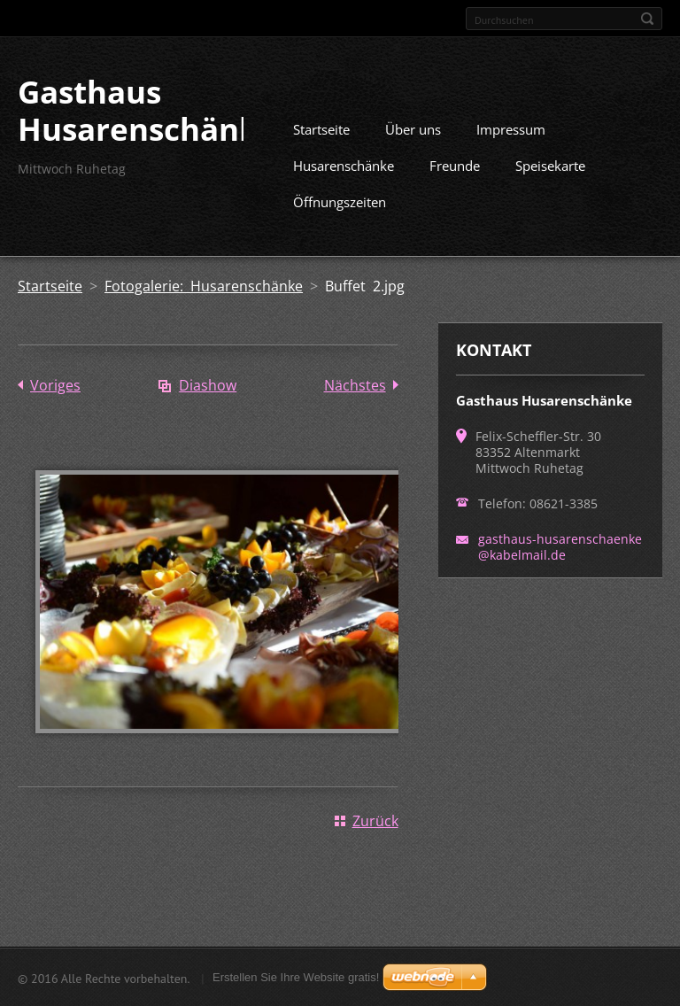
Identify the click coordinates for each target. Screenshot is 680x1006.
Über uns (413, 128)
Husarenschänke (343, 165)
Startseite (321, 128)
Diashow (207, 384)
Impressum (510, 128)
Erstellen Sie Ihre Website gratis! (295, 977)
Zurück (375, 820)
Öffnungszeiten (339, 201)
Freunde (454, 165)
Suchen (647, 18)
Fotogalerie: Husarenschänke (203, 285)
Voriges (55, 384)
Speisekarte (550, 165)
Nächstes (355, 384)
